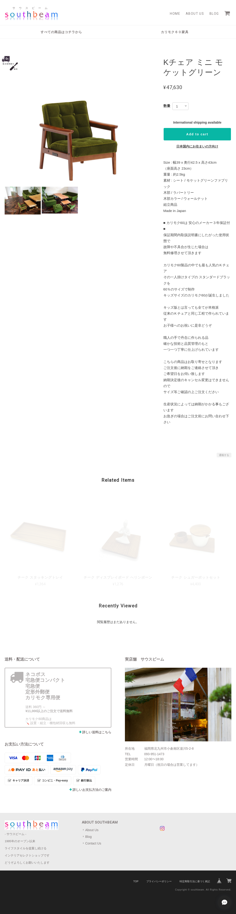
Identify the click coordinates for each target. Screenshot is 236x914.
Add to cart (197, 134)
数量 (166, 106)
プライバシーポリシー (159, 881)
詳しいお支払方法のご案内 (92, 790)
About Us (195, 13)
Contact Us (93, 843)
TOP (135, 881)
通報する (224, 455)
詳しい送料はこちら (96, 732)
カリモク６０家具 (175, 32)
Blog (214, 13)
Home (175, 13)
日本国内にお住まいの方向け (197, 146)
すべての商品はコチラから (61, 32)
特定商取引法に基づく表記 (195, 881)
